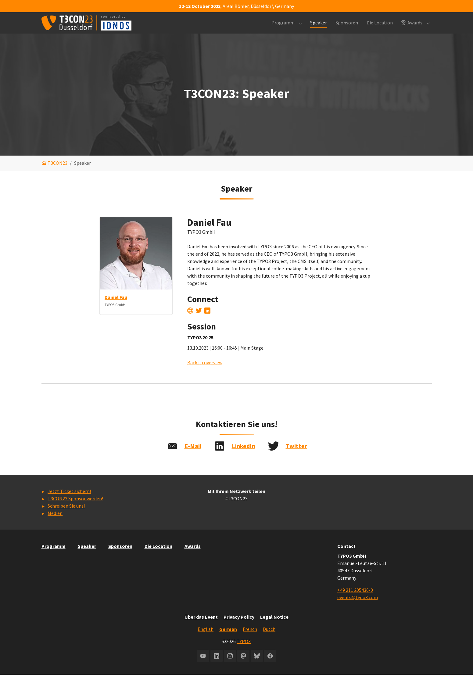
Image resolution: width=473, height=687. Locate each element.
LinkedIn (243, 458)
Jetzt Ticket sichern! (69, 503)
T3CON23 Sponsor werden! (75, 511)
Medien (55, 525)
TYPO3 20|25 (200, 349)
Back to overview (204, 374)
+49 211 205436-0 (355, 602)
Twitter (296, 458)
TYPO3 (244, 653)
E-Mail (193, 458)
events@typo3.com (357, 609)
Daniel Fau (116, 309)
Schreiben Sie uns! (66, 518)
